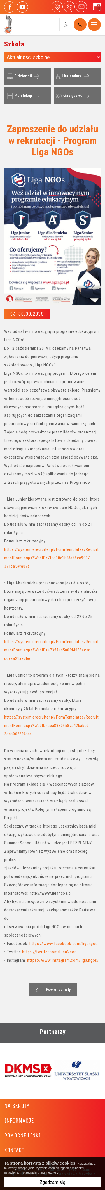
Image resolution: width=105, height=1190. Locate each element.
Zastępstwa (69, 96)
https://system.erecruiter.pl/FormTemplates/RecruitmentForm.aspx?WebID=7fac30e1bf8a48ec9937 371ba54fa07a (51, 558)
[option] (28, 1071)
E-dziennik (19, 76)
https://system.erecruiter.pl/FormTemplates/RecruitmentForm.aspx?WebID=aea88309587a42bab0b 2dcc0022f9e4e (51, 725)
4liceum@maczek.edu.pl (81, 6)
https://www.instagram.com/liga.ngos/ (63, 960)
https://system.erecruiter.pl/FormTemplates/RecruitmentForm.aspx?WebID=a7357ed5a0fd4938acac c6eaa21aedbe (51, 650)
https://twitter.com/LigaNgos (49, 951)
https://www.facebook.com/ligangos (63, 943)
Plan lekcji (18, 96)
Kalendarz (68, 76)
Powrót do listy (51, 990)
